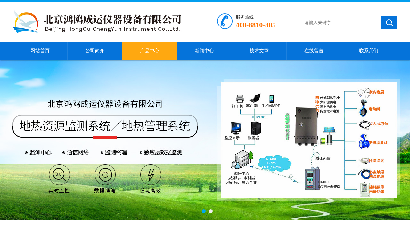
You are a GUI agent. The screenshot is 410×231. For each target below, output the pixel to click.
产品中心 (149, 50)
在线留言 (314, 50)
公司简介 (94, 50)
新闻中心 (204, 50)
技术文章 (259, 50)
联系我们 (368, 50)
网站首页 (40, 50)
